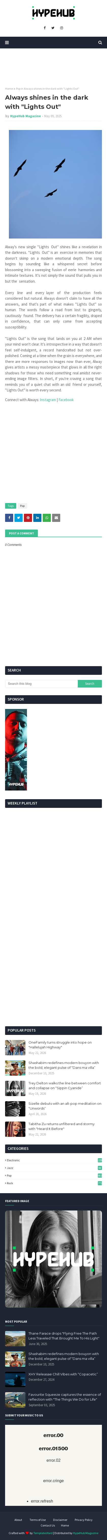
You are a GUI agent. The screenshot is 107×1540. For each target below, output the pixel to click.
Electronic (54, 1160)
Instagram (48, 399)
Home (9, 88)
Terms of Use (37, 1520)
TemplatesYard (43, 1533)
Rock (54, 1183)
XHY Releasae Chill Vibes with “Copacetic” (63, 1374)
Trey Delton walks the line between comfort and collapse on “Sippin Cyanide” (64, 1085)
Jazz (54, 1168)
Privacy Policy (84, 1520)
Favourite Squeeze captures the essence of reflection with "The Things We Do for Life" (64, 1397)
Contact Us (48, 1525)
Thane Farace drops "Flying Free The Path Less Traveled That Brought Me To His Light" (63, 1335)
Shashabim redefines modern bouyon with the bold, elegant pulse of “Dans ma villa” (63, 1065)
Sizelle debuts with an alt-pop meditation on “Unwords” (64, 1106)
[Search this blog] (41, 684)
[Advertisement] (53, 965)
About (18, 1520)
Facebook (66, 399)
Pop (18, 88)
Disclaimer (60, 1520)
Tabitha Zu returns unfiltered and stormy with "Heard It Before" (61, 1126)
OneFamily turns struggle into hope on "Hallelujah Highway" (60, 1044)
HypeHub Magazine (25, 116)
